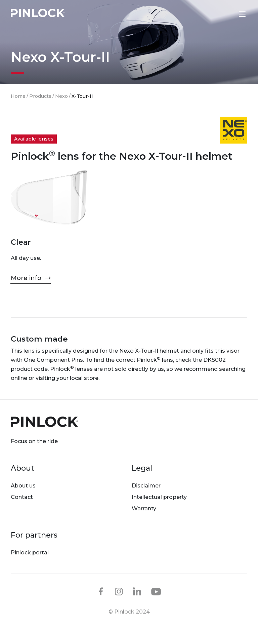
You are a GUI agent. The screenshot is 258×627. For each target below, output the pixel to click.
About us (23, 485)
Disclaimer (146, 485)
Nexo (61, 96)
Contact (22, 497)
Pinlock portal (30, 552)
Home (18, 96)
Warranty (144, 508)
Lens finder (228, 14)
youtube (156, 592)
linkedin (137, 591)
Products (40, 96)
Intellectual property (159, 497)
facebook (101, 591)
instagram (119, 591)
